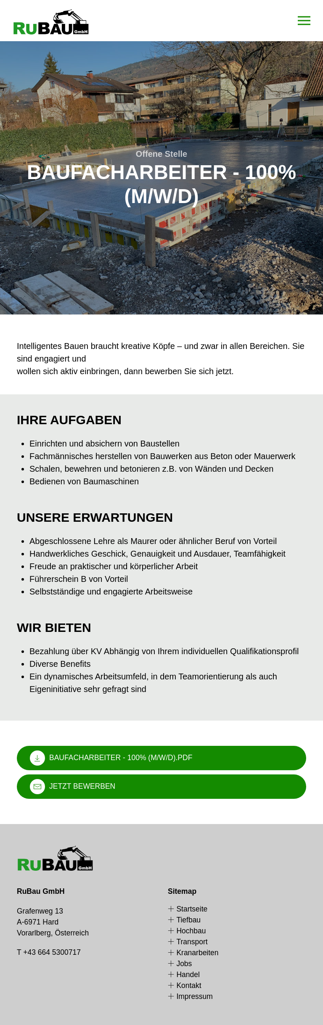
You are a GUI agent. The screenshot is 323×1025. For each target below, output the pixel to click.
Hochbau (187, 930)
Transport (188, 941)
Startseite (187, 909)
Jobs (180, 963)
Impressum (190, 996)
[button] (304, 20)
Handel (184, 974)
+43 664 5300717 (52, 952)
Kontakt (184, 985)
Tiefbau (184, 920)
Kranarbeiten (193, 952)
